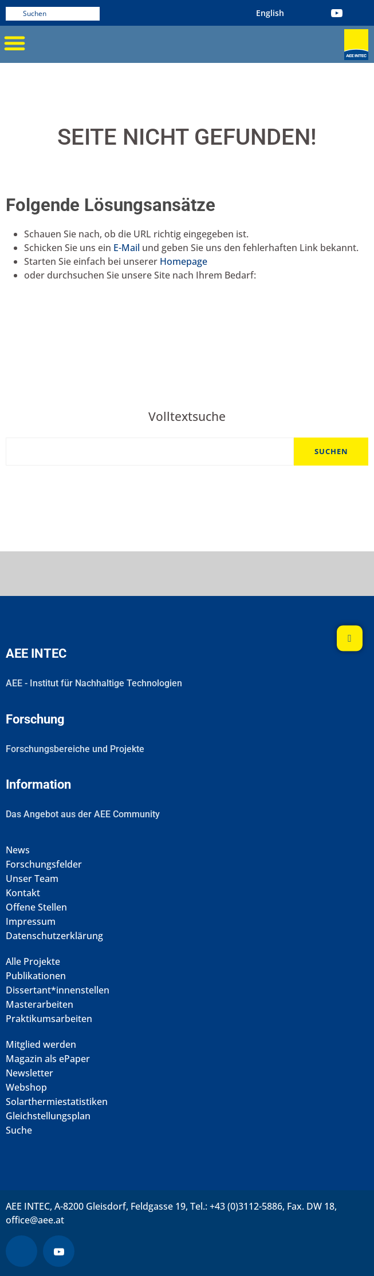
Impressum (31, 922)
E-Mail (126, 247)
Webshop (26, 1088)
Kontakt (23, 893)
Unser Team (32, 879)
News (18, 850)
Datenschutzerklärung (54, 936)
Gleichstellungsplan (48, 1116)
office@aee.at (35, 1220)
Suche (19, 1130)
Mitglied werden (41, 1045)
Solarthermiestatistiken (57, 1102)
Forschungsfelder (44, 864)
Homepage (183, 261)
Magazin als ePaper (48, 1059)
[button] (14, 43)
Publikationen (36, 976)
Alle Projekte (33, 962)
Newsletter (29, 1073)
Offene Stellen (36, 907)
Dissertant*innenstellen (57, 990)
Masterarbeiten (39, 1005)
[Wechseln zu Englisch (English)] (270, 13)
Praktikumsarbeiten (49, 1019)
